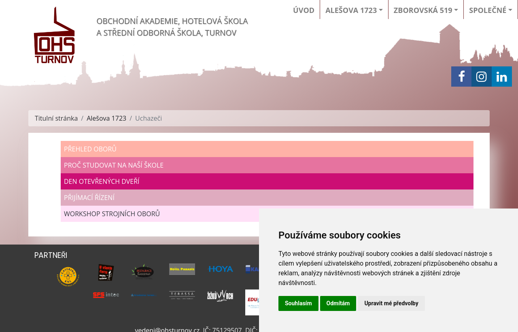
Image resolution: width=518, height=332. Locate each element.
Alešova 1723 (351, 10)
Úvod (303, 10)
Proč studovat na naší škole (113, 165)
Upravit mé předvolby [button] (391, 303)
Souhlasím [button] (298, 303)
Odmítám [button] (338, 303)
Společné (487, 10)
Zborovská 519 (423, 10)
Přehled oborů (90, 149)
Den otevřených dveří (102, 181)
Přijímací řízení (89, 197)
